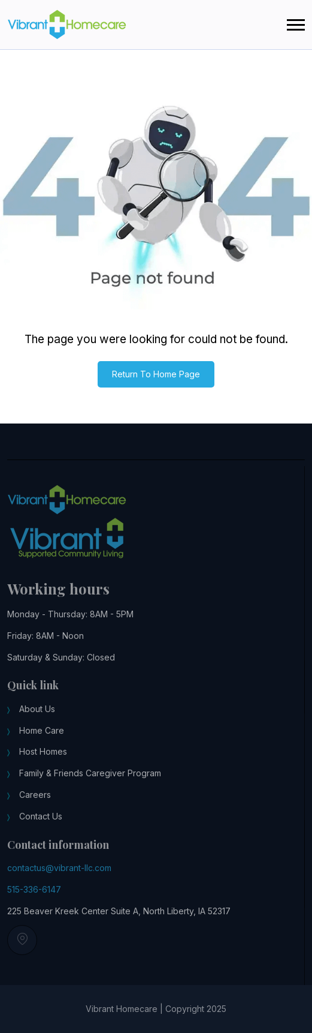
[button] (296, 25)
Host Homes (43, 757)
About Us (37, 714)
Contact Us (40, 821)
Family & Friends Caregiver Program (90, 779)
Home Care (41, 736)
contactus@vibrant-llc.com (59, 874)
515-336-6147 (34, 895)
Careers (35, 800)
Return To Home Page (156, 374)
